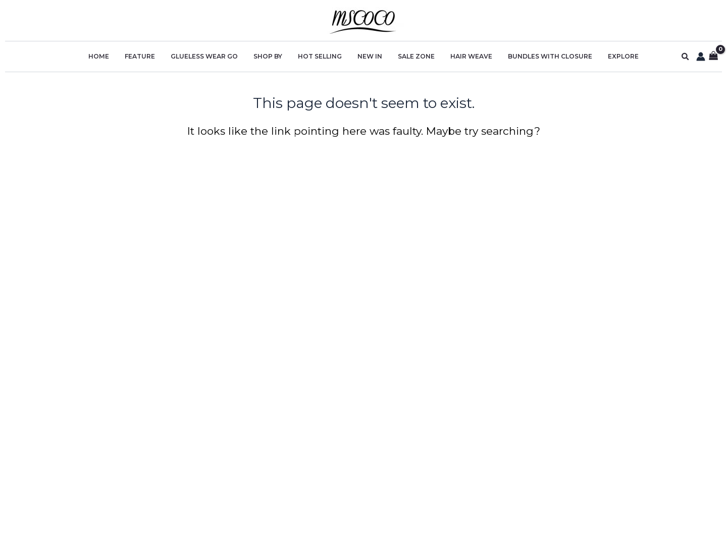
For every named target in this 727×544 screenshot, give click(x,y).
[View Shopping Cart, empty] (713, 56)
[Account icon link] (700, 56)
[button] (686, 57)
